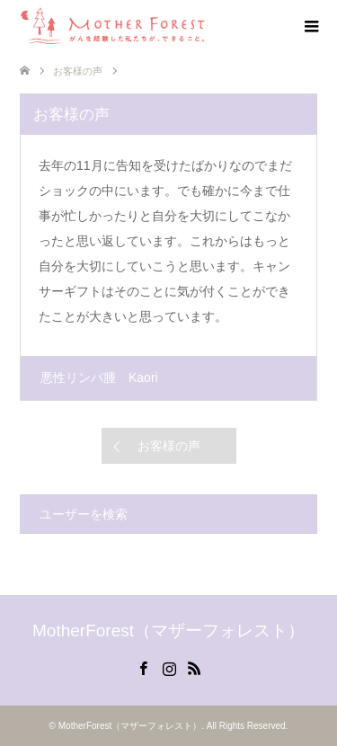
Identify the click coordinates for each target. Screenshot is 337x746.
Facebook (143, 667)
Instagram (169, 667)
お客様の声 (168, 446)
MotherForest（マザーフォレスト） (168, 630)
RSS (194, 667)
